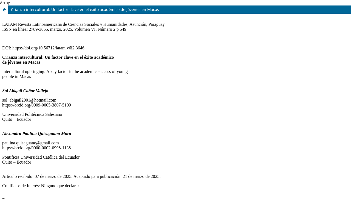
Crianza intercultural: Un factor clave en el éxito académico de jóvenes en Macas (85, 9)
